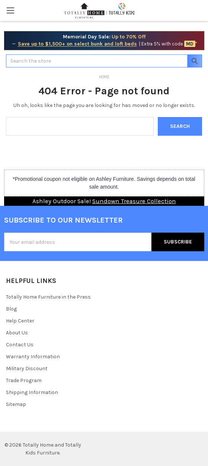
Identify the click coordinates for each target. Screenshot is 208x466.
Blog (11, 309)
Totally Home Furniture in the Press (48, 297)
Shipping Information (32, 392)
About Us (17, 333)
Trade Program (24, 380)
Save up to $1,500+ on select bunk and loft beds (77, 44)
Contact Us (19, 344)
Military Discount (27, 368)
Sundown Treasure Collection (134, 201)
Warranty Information (33, 356)
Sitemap (16, 404)
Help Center (20, 321)
